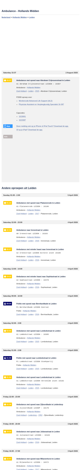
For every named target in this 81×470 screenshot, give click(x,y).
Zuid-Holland (21, 91)
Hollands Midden (19, 17)
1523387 (22, 120)
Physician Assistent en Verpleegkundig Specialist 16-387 (41, 104)
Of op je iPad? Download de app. (29, 130)
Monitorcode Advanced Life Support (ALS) (35, 101)
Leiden (32, 17)
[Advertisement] (40, 44)
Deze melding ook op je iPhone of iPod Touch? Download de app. (42, 126)
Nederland (6, 17)
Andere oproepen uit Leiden (19, 188)
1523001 (22, 116)
